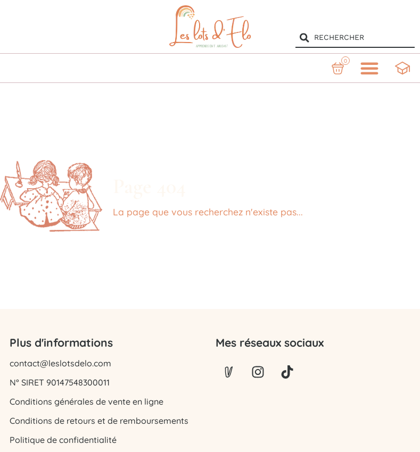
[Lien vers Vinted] (229, 372)
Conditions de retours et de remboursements (99, 420)
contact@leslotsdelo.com (60, 363)
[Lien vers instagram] (258, 372)
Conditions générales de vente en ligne (86, 401)
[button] (369, 68)
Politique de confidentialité (63, 439)
